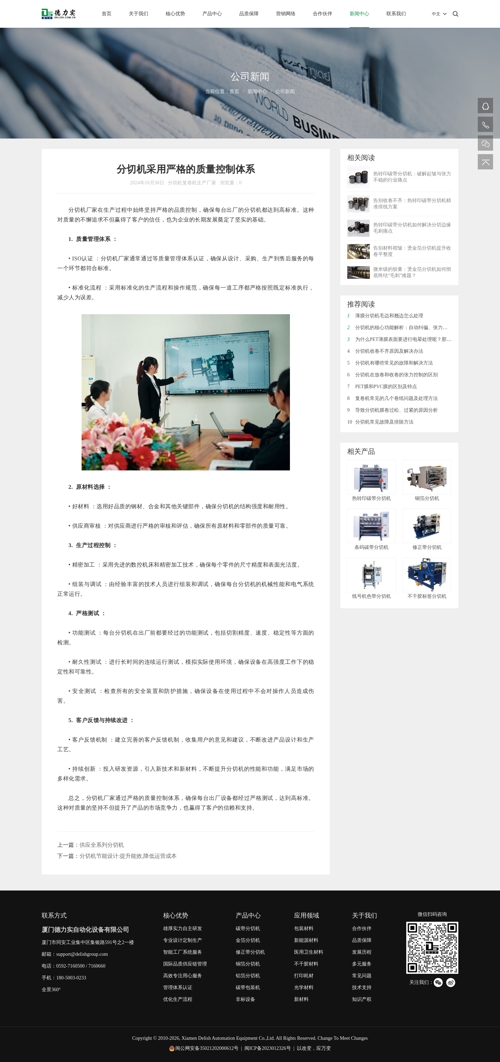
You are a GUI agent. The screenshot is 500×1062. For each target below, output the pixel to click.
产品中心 (212, 13)
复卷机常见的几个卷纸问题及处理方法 (392, 398)
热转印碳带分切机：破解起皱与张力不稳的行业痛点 (412, 177)
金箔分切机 (248, 940)
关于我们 (138, 13)
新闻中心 (359, 13)
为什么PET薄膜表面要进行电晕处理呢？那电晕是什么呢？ (414, 339)
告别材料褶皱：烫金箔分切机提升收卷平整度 (412, 251)
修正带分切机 (250, 952)
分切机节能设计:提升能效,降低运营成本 (128, 856)
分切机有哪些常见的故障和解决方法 (390, 363)
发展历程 (362, 952)
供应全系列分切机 (102, 845)
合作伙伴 (322, 13)
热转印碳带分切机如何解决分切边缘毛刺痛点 (412, 228)
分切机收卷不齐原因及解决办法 (385, 351)
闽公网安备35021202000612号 (207, 1048)
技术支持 (362, 987)
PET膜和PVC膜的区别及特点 (382, 386)
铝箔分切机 (248, 975)
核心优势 (175, 13)
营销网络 (285, 13)
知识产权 (362, 999)
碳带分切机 (248, 928)
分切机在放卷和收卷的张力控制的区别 (392, 374)
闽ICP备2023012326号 (267, 1048)
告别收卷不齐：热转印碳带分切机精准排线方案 (412, 203)
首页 (106, 13)
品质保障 (249, 13)
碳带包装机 (248, 987)
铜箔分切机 (248, 964)
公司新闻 (285, 91)
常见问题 (362, 975)
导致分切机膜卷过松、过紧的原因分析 (392, 410)
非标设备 (245, 999)
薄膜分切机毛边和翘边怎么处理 (385, 315)
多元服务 (362, 964)
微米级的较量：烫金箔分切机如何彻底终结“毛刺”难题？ (412, 272)
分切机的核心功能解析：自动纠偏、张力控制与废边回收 (412, 327)
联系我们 (396, 13)
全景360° (51, 989)
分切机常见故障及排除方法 (380, 422)
